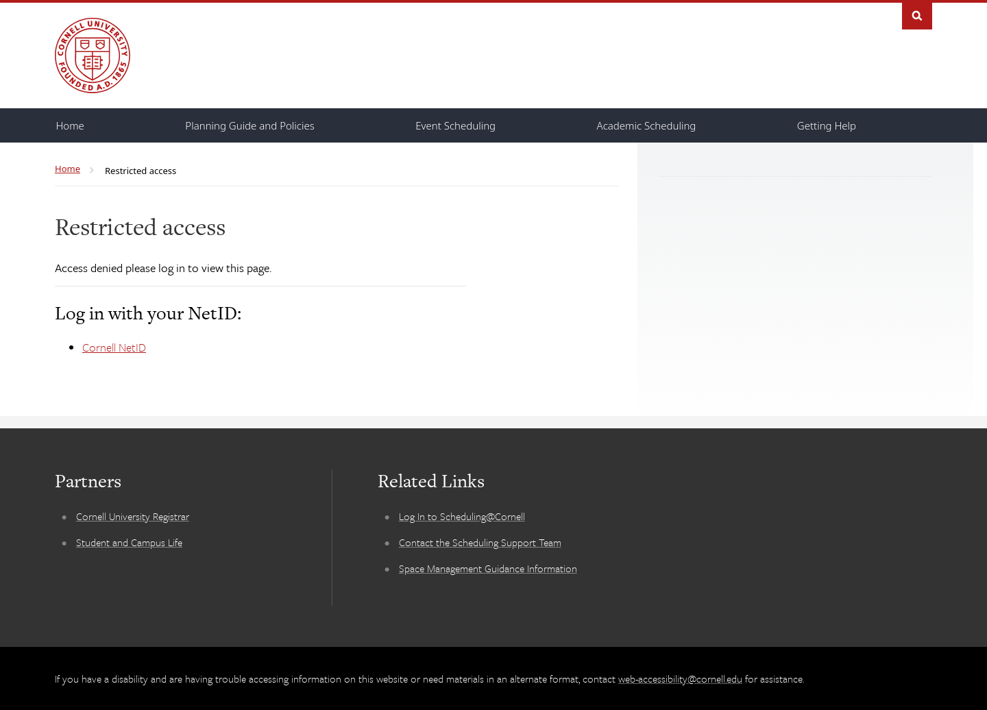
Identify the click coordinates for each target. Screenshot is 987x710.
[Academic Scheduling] (646, 125)
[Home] (70, 125)
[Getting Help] (826, 125)
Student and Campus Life (129, 542)
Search (917, 14)
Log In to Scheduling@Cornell (462, 516)
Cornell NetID (114, 347)
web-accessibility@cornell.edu (680, 678)
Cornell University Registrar (132, 516)
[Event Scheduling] (455, 125)
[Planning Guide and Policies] (249, 125)
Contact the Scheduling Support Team (480, 542)
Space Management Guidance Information (488, 568)
